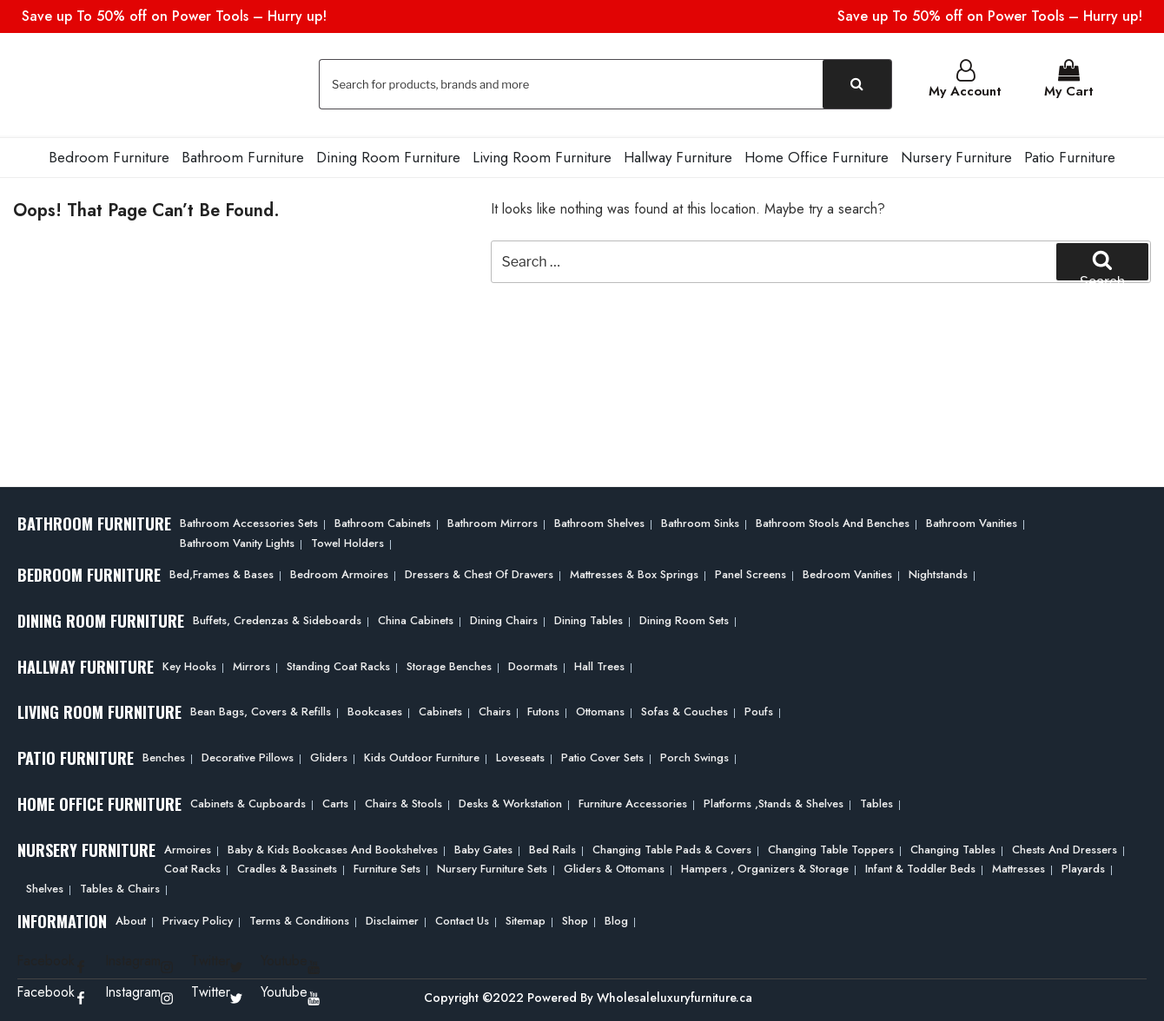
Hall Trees (599, 664)
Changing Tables (952, 848)
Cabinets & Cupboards (248, 802)
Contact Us (462, 919)
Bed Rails (552, 848)
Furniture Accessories (633, 802)
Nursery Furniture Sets (492, 867)
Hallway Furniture (678, 155)
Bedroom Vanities (847, 572)
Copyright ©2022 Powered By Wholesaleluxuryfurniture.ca (588, 996)
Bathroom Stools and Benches (832, 521)
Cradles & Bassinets (287, 867)
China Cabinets (415, 618)
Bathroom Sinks (700, 521)
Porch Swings (694, 756)
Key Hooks (189, 664)
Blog (616, 919)
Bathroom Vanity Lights (237, 541)
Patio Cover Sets (602, 756)
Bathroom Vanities (971, 521)
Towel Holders (347, 541)
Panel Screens (750, 572)
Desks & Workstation (510, 802)
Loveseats (520, 756)
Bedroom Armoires (339, 572)
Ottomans (600, 710)
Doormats (533, 664)
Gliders (328, 756)
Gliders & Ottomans (614, 867)
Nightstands (938, 572)
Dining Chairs (504, 618)
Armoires (187, 848)
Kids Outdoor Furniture (421, 756)
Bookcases (374, 710)
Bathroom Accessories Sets (249, 521)
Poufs (758, 710)
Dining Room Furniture (388, 155)
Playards (1083, 867)
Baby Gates (483, 848)
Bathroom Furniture (243, 155)
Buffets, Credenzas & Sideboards (277, 618)
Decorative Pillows (248, 756)
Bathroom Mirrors (492, 521)
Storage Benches (449, 664)
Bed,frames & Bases (221, 572)
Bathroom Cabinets (382, 521)
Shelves (44, 887)
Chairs (495, 710)
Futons (543, 710)
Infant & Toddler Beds (920, 867)
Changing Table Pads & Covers (671, 848)
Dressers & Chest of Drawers (479, 572)
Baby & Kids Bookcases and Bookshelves (333, 848)
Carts (335, 802)
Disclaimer (392, 919)
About (131, 919)
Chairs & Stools (403, 802)
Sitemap (526, 919)
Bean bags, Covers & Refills (260, 710)
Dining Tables (588, 618)
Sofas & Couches (684, 710)
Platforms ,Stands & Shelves (773, 802)
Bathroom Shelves (599, 521)
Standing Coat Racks (338, 664)
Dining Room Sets (684, 618)
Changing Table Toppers (831, 848)
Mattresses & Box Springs (634, 572)
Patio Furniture (1069, 155)
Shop (575, 919)
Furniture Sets (387, 867)
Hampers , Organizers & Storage (765, 867)
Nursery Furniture (956, 155)
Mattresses (1018, 867)
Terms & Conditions (299, 919)
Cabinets (440, 710)
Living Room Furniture (542, 155)
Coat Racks (192, 867)
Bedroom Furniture (109, 155)
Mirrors (251, 664)
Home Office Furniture (816, 155)
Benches (163, 756)
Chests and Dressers (1064, 848)
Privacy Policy (197, 919)
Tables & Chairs (120, 887)
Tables (876, 802)
